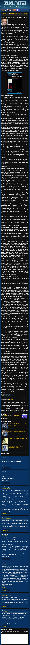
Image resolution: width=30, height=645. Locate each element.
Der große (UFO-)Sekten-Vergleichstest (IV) (14, 441)
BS (25, 416)
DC (12, 15)
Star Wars (8, 15)
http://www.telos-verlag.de (8, 587)
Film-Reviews (6, 13)
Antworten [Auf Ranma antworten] (5, 606)
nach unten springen (5, 455)
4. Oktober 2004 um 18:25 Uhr (6, 564)
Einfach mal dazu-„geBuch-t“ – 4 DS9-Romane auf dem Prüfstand (15, 426)
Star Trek (20, 13)
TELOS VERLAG (17, 398)
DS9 (5, 420)
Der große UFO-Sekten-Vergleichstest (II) (14, 433)
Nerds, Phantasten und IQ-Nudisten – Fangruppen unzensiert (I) (13, 448)
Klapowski (5, 415)
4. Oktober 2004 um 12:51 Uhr (6, 535)
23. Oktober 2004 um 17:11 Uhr (6, 611)
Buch (2, 420)
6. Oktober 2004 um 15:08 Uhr (6, 595)
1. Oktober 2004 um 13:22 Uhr (6, 459)
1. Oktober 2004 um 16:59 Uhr (6, 488)
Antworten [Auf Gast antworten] (5, 467)
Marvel (15, 15)
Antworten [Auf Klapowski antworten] (5, 559)
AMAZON (11, 399)
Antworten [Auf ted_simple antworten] (5, 513)
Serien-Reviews (13, 13)
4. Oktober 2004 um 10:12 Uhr (6, 518)
